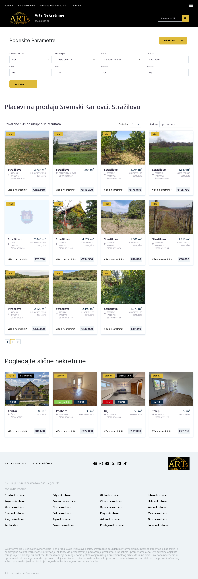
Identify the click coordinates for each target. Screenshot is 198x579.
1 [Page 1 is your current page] (12, 341)
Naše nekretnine (26, 5)
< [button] (7, 341)
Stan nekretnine (15, 512)
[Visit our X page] (113, 463)
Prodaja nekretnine (112, 524)
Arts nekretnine (110, 518)
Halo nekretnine (157, 500)
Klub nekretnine (14, 506)
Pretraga (23, 83)
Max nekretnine (157, 512)
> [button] (18, 341)
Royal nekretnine (15, 500)
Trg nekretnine (61, 518)
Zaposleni (76, 5)
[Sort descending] (138, 124)
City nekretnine (61, 494)
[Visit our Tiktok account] (125, 463)
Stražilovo (154, 59)
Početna (9, 5)
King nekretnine (14, 518)
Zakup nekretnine (63, 524)
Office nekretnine (111, 500)
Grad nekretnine (15, 494)
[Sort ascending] (133, 124)
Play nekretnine (109, 512)
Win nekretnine (157, 506)
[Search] (185, 18)
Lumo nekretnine (158, 524)
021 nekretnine (109, 494)
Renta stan (11, 524)
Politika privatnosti (17, 463)
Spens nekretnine (111, 506)
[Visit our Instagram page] (101, 463)
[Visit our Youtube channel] (107, 463)
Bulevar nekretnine (64, 500)
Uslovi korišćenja (41, 463)
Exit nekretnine (61, 512)
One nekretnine (157, 518)
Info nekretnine (157, 494)
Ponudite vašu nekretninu (53, 5)
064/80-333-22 (42, 21)
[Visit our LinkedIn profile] (119, 463)
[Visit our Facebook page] (95, 463)
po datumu (168, 124)
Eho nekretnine (61, 506)
